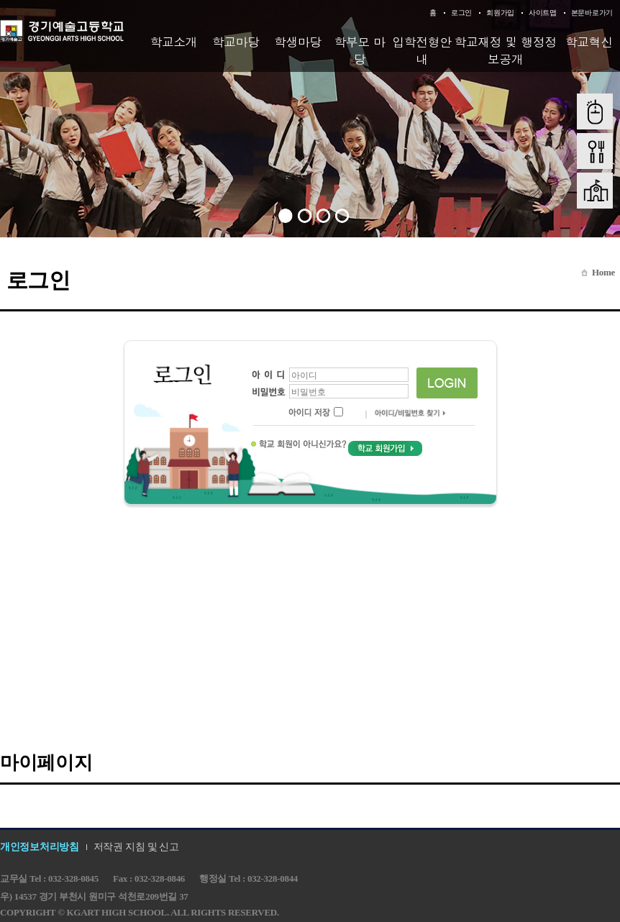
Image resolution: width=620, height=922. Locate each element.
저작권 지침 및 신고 (136, 846)
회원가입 (500, 13)
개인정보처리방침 (39, 846)
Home (603, 272)
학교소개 (173, 41)
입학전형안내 (421, 50)
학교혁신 (589, 41)
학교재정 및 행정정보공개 (505, 50)
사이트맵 (543, 13)
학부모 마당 (360, 50)
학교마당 (236, 41)
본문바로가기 (592, 13)
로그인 (461, 13)
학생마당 (298, 41)
